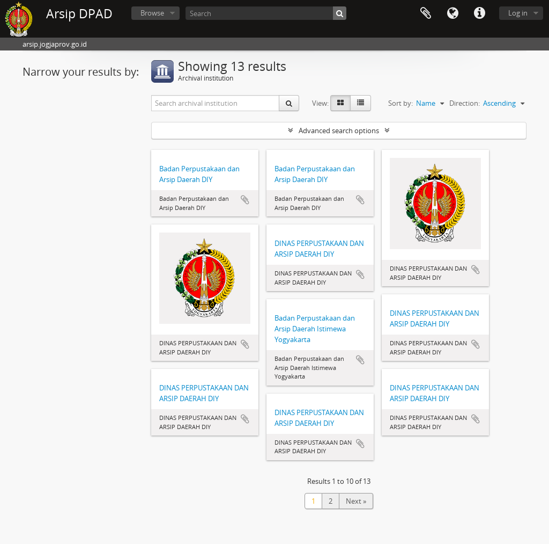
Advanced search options (339, 130)
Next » (356, 501)
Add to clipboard (245, 199)
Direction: (464, 103)
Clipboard (425, 13)
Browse (152, 13)
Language (452, 13)
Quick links (479, 13)
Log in (518, 13)
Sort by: (400, 103)
